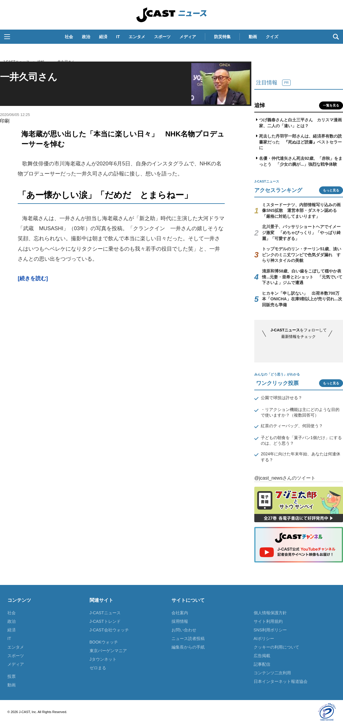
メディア (187, 36)
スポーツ (162, 36)
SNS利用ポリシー (270, 630)
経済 (103, 36)
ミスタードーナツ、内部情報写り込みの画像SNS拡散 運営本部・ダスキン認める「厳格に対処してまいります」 (301, 210)
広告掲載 (262, 655)
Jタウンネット (103, 659)
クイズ (272, 36)
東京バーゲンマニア (108, 650)
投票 (11, 676)
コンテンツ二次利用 (272, 672)
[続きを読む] (33, 278)
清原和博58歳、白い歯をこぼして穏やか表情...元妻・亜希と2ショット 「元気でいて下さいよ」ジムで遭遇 (302, 277)
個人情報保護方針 (270, 612)
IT (118, 36)
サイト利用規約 (268, 621)
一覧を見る (331, 105)
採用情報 (180, 621)
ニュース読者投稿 (188, 638)
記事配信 (262, 664)
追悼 (259, 105)
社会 (69, 36)
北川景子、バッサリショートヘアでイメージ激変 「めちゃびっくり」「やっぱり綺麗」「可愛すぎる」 (301, 232)
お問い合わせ (184, 630)
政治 (86, 36)
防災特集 (222, 36)
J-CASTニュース (171, 14)
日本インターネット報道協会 (281, 681)
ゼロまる (98, 667)
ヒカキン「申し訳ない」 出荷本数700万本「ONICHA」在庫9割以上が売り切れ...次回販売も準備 (302, 299)
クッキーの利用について (276, 647)
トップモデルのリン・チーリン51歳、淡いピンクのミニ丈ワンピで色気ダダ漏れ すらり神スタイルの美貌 (301, 254)
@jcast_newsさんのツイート (285, 477)
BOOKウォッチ (104, 642)
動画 (253, 36)
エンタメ (137, 36)
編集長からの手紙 (188, 647)
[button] (7, 37)
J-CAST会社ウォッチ (109, 630)
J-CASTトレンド (105, 621)
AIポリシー (264, 638)
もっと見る (331, 190)
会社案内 (180, 612)
